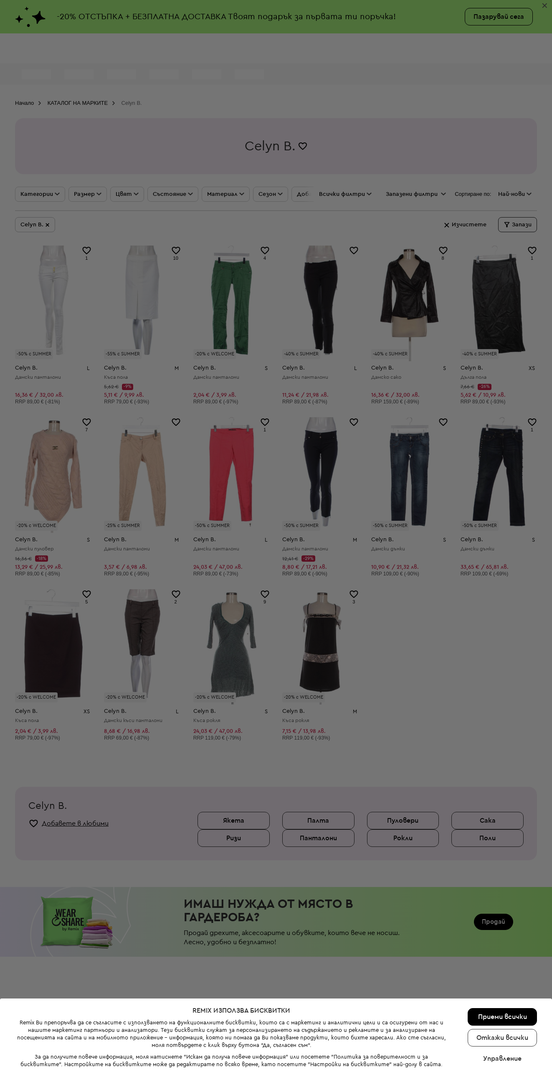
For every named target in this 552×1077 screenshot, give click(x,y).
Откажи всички (502, 950)
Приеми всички (502, 929)
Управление (502, 971)
